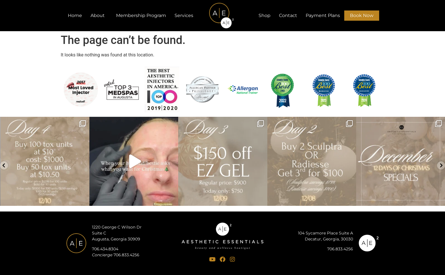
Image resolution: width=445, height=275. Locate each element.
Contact (288, 15)
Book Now (361, 15)
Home (75, 15)
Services (185, 15)
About (99, 15)
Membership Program (141, 15)
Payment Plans (323, 15)
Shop (264, 15)
